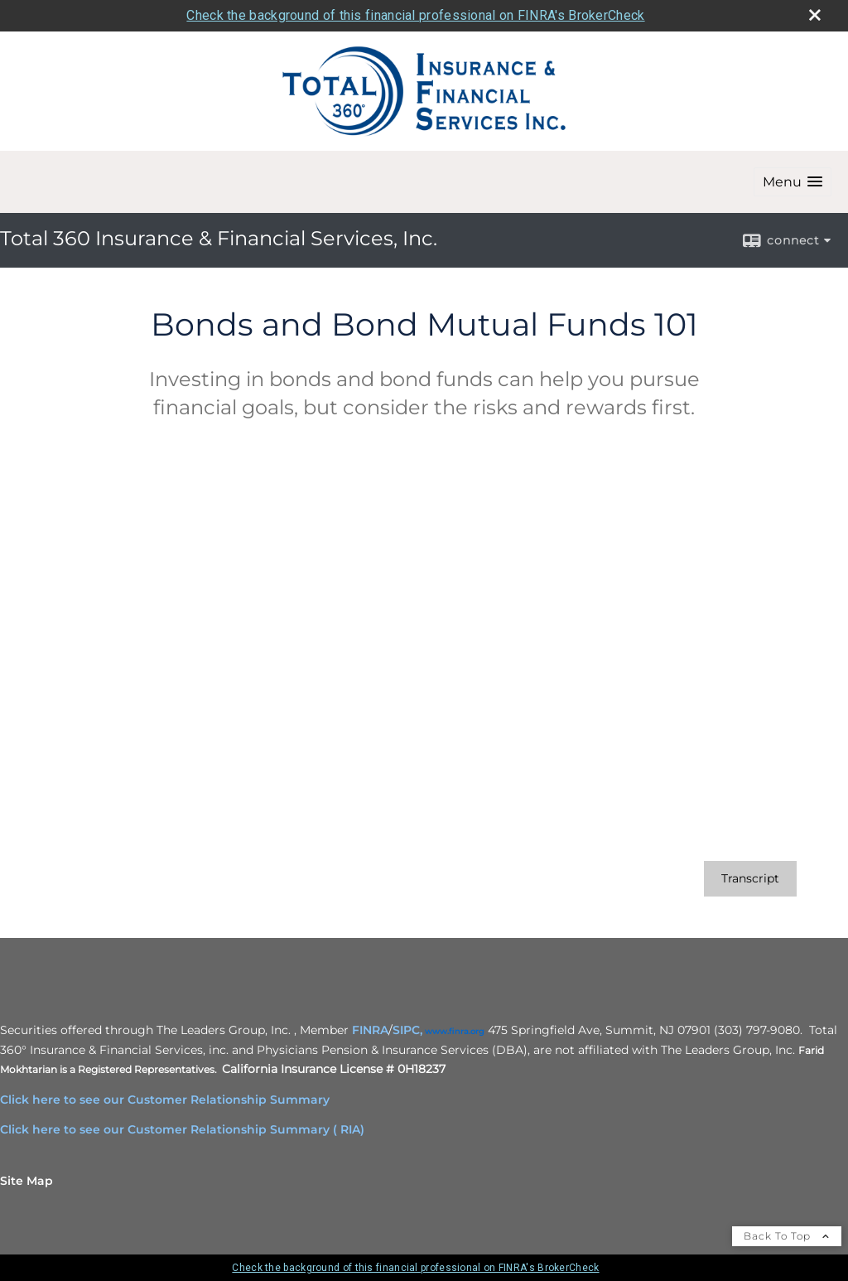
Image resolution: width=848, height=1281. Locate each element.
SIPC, (407, 1029)
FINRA (370, 1029)
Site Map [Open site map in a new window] (26, 1180)
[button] (792, 181)
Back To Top (787, 1236)
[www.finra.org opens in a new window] (454, 1029)
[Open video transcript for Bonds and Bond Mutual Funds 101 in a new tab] (750, 879)
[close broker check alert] (815, 15)
